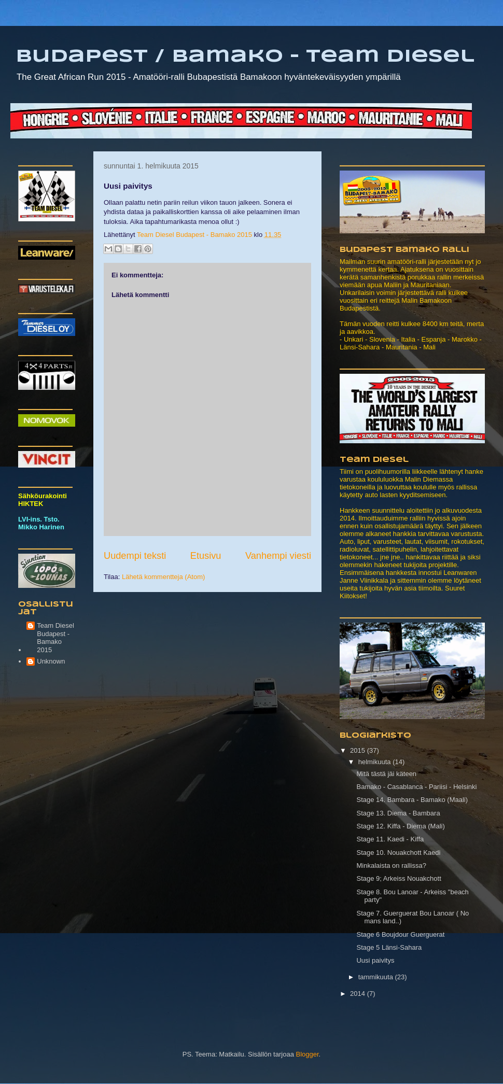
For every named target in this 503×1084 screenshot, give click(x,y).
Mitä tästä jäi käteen (386, 774)
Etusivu (205, 556)
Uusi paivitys (375, 960)
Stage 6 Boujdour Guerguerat (400, 934)
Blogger (307, 1054)
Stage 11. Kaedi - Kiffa (390, 839)
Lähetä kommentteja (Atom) (163, 577)
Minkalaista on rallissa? (391, 865)
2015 (358, 750)
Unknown (51, 661)
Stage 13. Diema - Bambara (398, 813)
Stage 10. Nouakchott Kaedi (398, 852)
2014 (358, 993)
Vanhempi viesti (278, 556)
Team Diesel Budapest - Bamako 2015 (55, 638)
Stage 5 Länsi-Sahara (389, 947)
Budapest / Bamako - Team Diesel (245, 56)
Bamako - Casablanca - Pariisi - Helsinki (416, 787)
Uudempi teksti (135, 556)
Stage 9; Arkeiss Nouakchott (398, 878)
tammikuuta (376, 977)
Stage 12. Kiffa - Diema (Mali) (400, 826)
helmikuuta (375, 762)
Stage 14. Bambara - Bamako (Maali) (412, 800)
